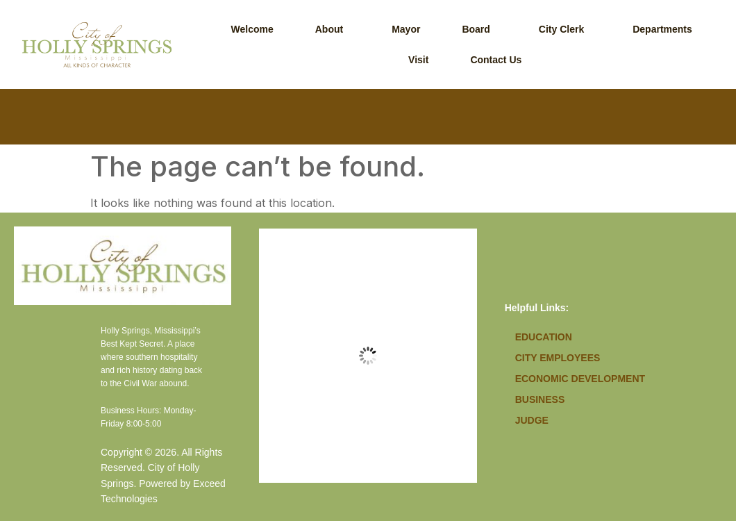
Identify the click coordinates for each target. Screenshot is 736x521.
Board (476, 29)
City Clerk (561, 29)
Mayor (406, 29)
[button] (332, 29)
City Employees (558, 357)
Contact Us (495, 59)
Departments (662, 29)
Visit (418, 59)
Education (543, 336)
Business (540, 399)
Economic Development (580, 378)
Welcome (252, 29)
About (329, 29)
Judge (532, 420)
